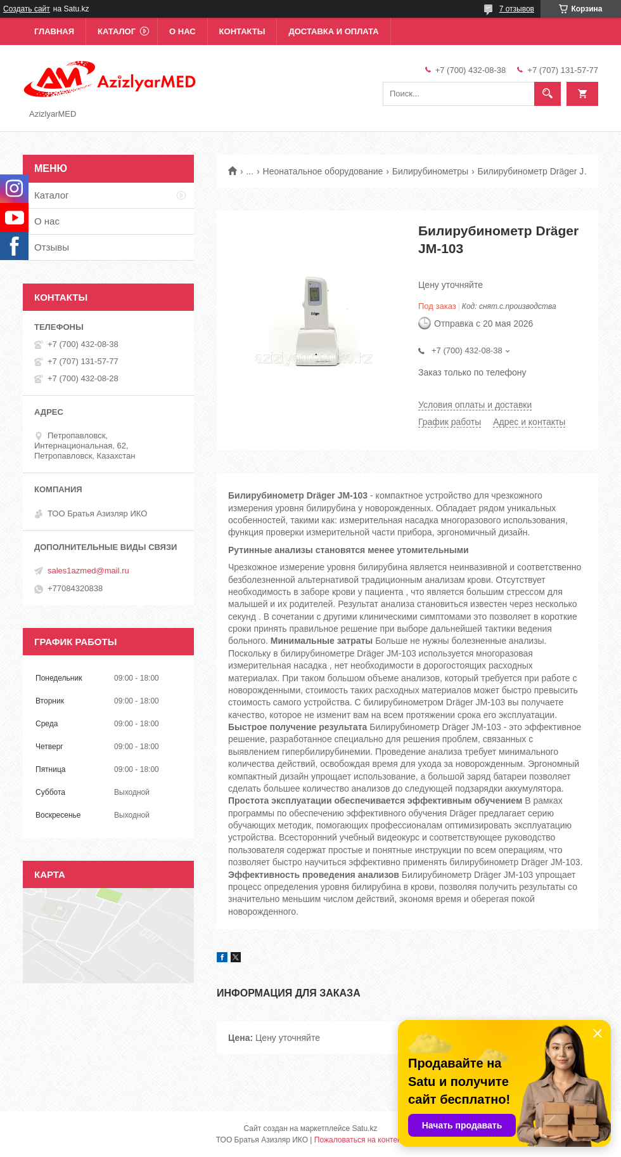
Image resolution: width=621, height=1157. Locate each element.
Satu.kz (364, 1128)
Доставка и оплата (333, 31)
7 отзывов (516, 8)
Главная (54, 31)
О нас (182, 31)
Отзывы (51, 247)
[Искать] (547, 94)
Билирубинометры (430, 171)
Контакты (242, 31)
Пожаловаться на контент (359, 1139)
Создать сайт (26, 8)
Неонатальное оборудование (323, 171)
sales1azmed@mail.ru (88, 570)
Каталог (117, 31)
